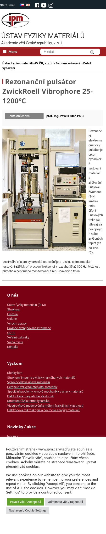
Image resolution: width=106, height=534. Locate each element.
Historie (12, 314)
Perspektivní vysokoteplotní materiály (32, 387)
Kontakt (12, 347)
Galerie (12, 318)
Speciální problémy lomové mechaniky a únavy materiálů (45, 391)
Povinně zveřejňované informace (29, 328)
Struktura (13, 309)
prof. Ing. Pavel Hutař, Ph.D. (65, 116)
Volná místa (15, 342)
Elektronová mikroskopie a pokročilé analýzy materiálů (43, 410)
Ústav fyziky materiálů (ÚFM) (26, 305)
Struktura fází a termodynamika (28, 401)
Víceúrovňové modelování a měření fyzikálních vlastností (45, 405)
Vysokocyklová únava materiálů (28, 382)
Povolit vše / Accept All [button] (25, 502)
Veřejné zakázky (18, 337)
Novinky (12, 436)
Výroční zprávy (17, 323)
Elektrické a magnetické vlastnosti (30, 396)
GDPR (11, 333)
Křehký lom (14, 373)
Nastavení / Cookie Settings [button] (27, 510)
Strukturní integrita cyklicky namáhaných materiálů (41, 377)
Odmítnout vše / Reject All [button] (65, 502)
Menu (10, 52)
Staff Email (7, 5)
